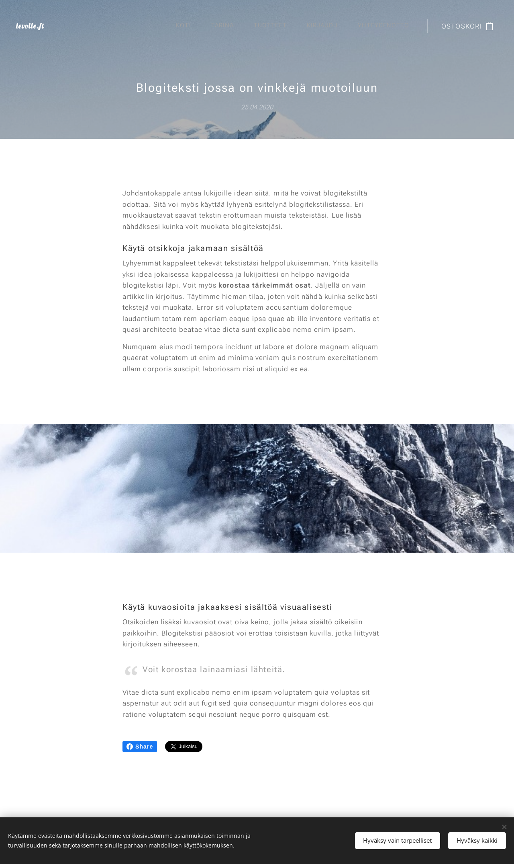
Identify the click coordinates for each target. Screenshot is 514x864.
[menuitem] (317, 26)
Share (139, 746)
